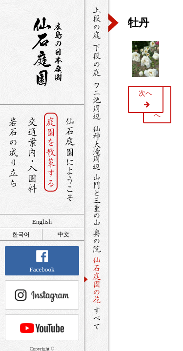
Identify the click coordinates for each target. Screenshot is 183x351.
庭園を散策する (51, 160)
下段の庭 (96, 60)
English (42, 221)
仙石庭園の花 (96, 279)
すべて (96, 318)
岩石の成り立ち (12, 160)
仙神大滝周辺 (96, 147)
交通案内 (32, 160)
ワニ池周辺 (96, 100)
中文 (63, 234)
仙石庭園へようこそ (70, 160)
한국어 (21, 234)
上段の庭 (96, 23)
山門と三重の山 (96, 199)
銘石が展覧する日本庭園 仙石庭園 (42, 52)
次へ (145, 93)
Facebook (41, 261)
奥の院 (96, 240)
